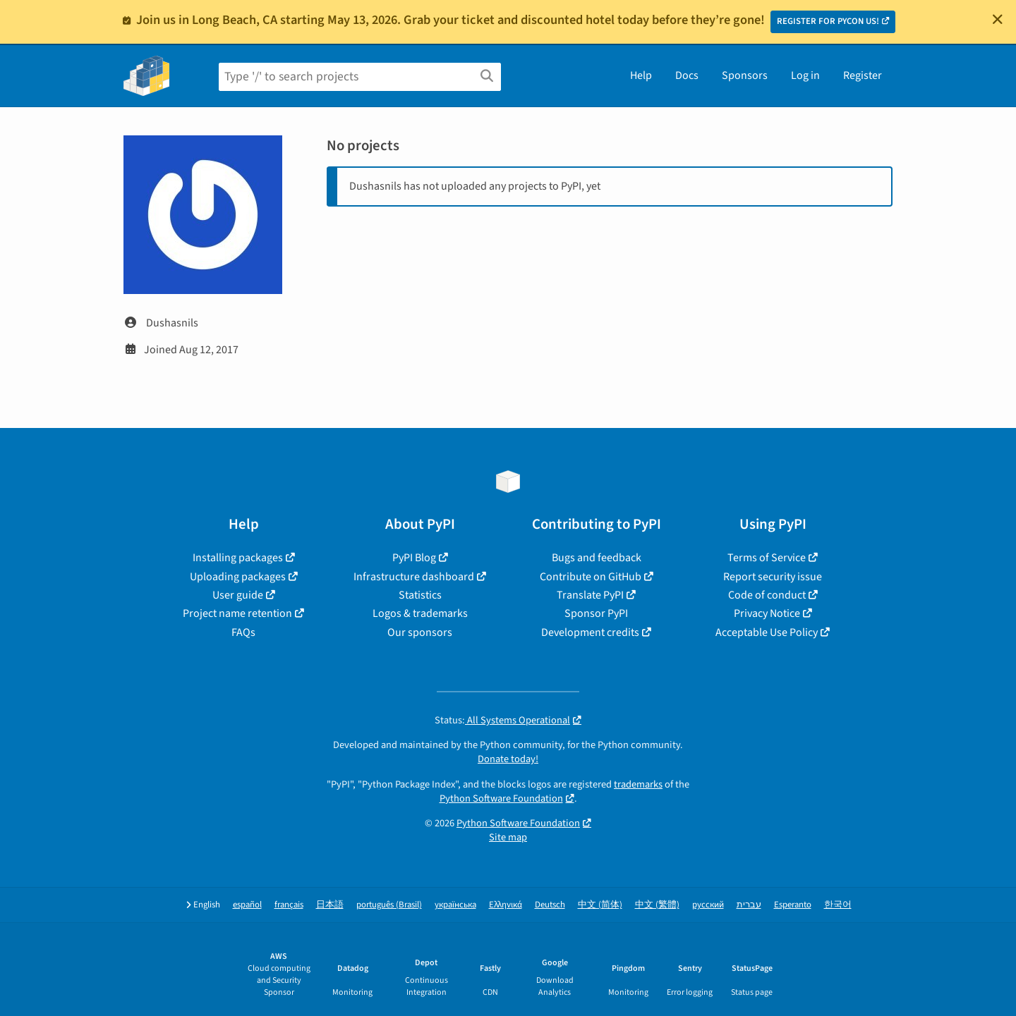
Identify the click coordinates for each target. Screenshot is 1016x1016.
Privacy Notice (767, 613)
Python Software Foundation (501, 798)
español (247, 905)
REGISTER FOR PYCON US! (828, 21)
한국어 (838, 905)
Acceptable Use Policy (766, 632)
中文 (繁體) (657, 905)
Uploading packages (238, 576)
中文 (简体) (600, 905)
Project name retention (237, 613)
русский (708, 905)
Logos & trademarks (420, 613)
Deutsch (550, 905)
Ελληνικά (505, 905)
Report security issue (772, 576)
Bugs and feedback (596, 557)
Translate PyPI (590, 595)
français (288, 905)
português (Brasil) (389, 905)
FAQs (243, 632)
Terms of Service (766, 557)
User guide (237, 595)
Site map (508, 837)
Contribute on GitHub (590, 576)
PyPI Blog (414, 557)
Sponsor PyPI (596, 613)
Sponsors (745, 75)
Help (641, 75)
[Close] (997, 19)
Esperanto (792, 905)
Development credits (590, 632)
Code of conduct (767, 595)
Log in (805, 75)
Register (862, 75)
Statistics (420, 595)
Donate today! (508, 759)
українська (455, 905)
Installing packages (238, 557)
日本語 (330, 905)
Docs (686, 75)
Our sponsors (419, 632)
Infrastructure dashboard (413, 576)
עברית (749, 905)
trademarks (638, 784)
